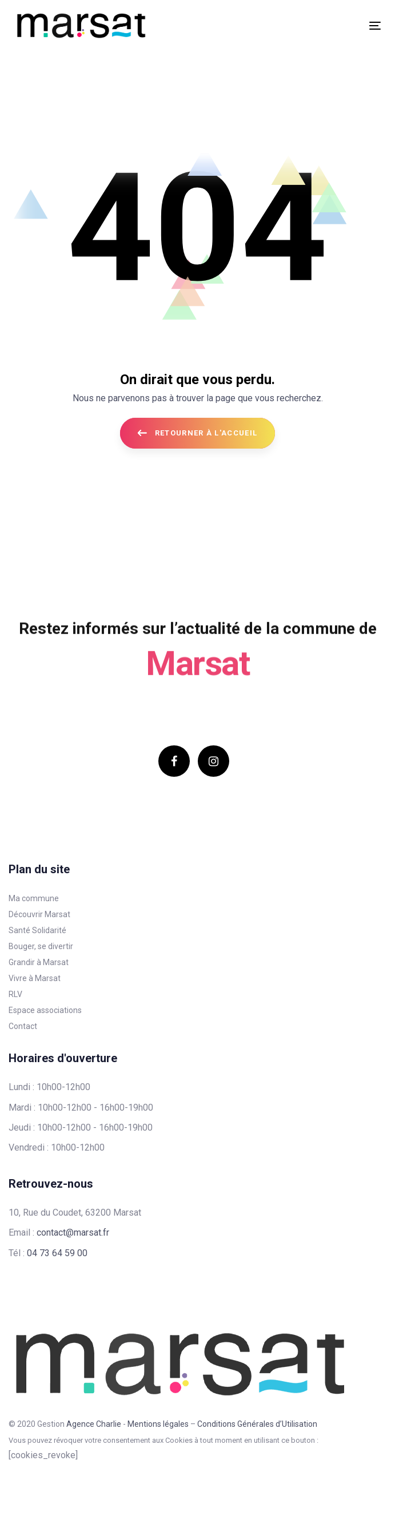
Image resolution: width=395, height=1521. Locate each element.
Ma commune (34, 898)
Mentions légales (158, 1424)
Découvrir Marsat (39, 914)
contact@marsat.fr (73, 1232)
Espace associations (45, 1010)
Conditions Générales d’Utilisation (257, 1424)
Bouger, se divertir (41, 946)
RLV (15, 994)
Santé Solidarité (37, 930)
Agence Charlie (93, 1424)
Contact (23, 1026)
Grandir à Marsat (39, 962)
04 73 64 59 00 (57, 1253)
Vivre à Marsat (35, 978)
